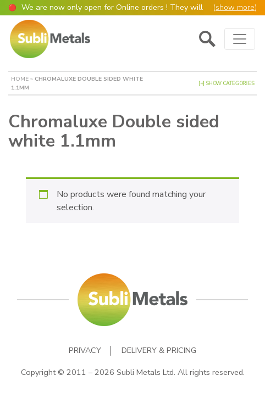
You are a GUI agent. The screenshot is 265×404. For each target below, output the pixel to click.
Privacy (85, 350)
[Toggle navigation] (239, 39)
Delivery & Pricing (159, 350)
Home (20, 79)
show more (235, 7)
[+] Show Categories (226, 83)
